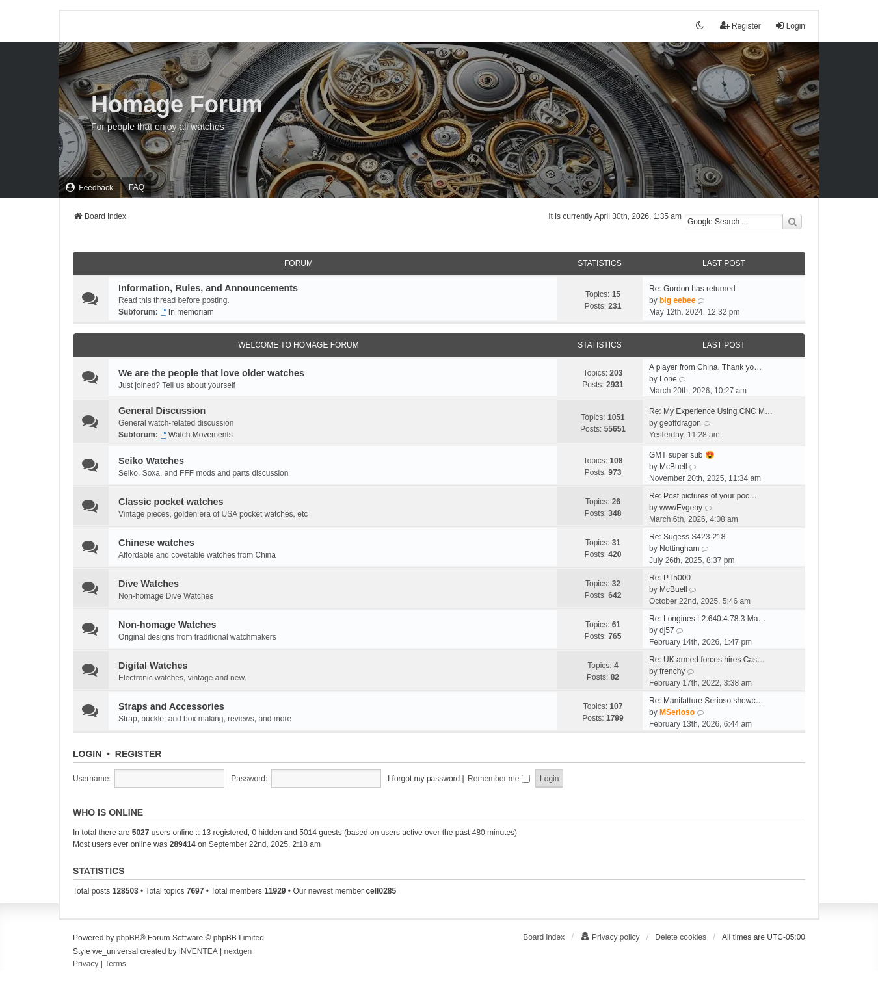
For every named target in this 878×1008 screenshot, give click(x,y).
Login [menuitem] (790, 26)
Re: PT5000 (670, 577)
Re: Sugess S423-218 (687, 536)
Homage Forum (177, 104)
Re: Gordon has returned (692, 288)
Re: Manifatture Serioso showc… (706, 700)
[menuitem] (89, 187)
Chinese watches (156, 542)
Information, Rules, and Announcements (208, 288)
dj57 (666, 630)
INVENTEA (198, 951)
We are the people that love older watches (211, 373)
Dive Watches (148, 583)
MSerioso (677, 712)
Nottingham (679, 548)
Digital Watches (153, 665)
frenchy (672, 671)
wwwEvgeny (680, 507)
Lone (668, 378)
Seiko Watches (151, 461)
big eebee (677, 300)
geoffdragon (680, 423)
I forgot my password (424, 778)
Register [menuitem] (740, 26)
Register (138, 754)
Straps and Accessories (171, 706)
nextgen (238, 951)
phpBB (128, 937)
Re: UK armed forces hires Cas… (707, 659)
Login (87, 754)
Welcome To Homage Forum (298, 345)
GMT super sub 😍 (682, 454)
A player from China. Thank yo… (705, 367)
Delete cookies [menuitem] (680, 937)
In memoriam (187, 312)
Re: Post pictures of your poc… (703, 495)
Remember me (499, 778)
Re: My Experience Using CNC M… (711, 411)
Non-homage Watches (167, 624)
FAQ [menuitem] (136, 187)
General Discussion (162, 411)
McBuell (673, 466)
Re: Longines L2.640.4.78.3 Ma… (707, 618)
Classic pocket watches (171, 502)
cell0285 (381, 891)
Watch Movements (196, 434)
